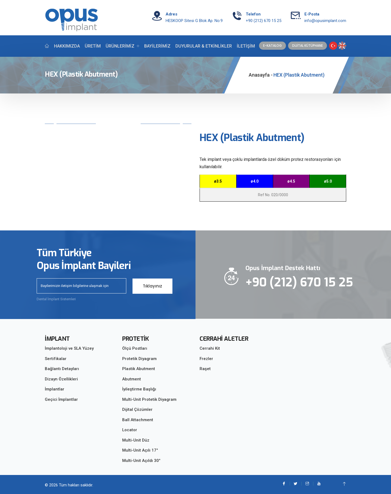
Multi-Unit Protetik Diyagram (149, 399)
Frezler (206, 358)
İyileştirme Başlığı (139, 389)
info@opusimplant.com (325, 20)
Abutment (131, 379)
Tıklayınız (152, 286)
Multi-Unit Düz (135, 440)
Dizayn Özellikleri (61, 379)
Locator (129, 429)
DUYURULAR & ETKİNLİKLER (203, 46)
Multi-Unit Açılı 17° (140, 450)
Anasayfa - (261, 75)
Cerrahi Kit (210, 348)
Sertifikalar (56, 358)
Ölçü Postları (134, 348)
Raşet (205, 368)
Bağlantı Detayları (62, 368)
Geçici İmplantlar (61, 399)
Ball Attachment (137, 419)
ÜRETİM (93, 46)
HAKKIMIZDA (67, 46)
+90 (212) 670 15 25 (263, 20)
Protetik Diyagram (139, 358)
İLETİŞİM (246, 46)
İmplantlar (54, 389)
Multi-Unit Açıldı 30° (141, 460)
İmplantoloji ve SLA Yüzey (69, 348)
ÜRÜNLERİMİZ (120, 46)
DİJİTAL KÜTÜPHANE (307, 45)
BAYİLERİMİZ (157, 46)
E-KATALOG (272, 45)
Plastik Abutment (138, 368)
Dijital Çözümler (137, 409)
